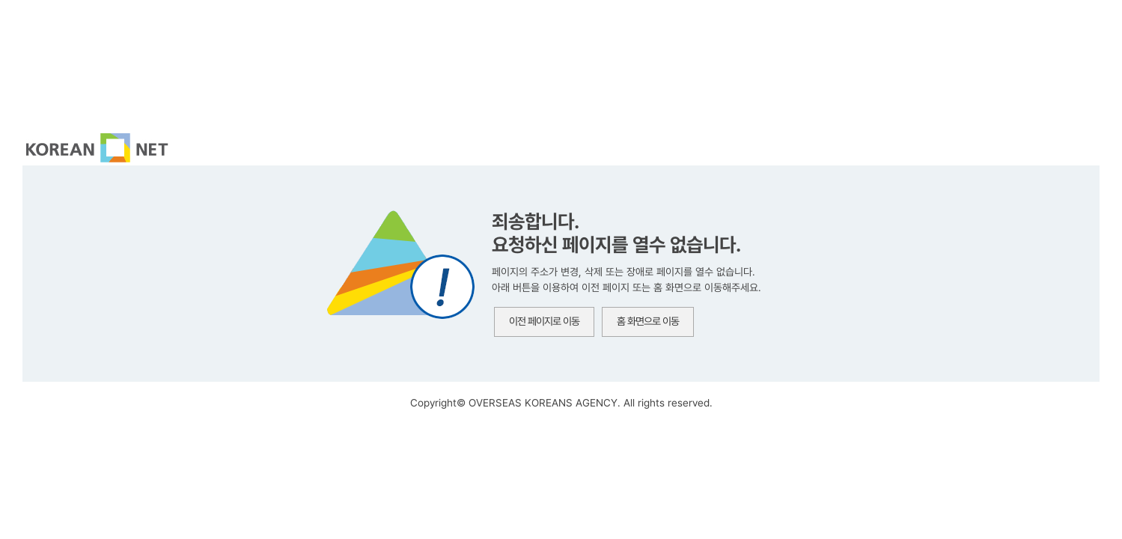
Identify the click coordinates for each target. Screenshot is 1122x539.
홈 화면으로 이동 (648, 321)
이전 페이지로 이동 (544, 321)
